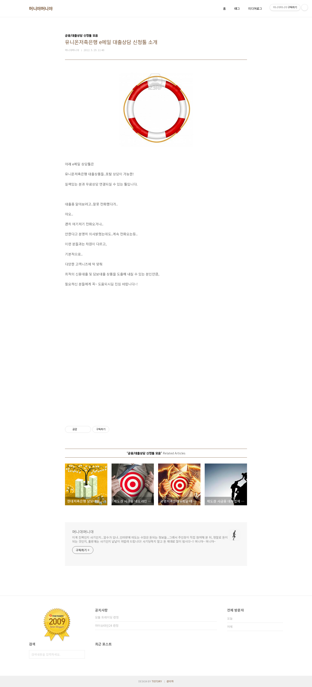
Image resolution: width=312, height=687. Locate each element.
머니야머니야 (40, 8)
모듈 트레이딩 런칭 (107, 617)
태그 (237, 8)
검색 (81, 654)
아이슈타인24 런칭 (107, 625)
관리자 (170, 681)
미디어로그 (255, 8)
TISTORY (157, 681)
